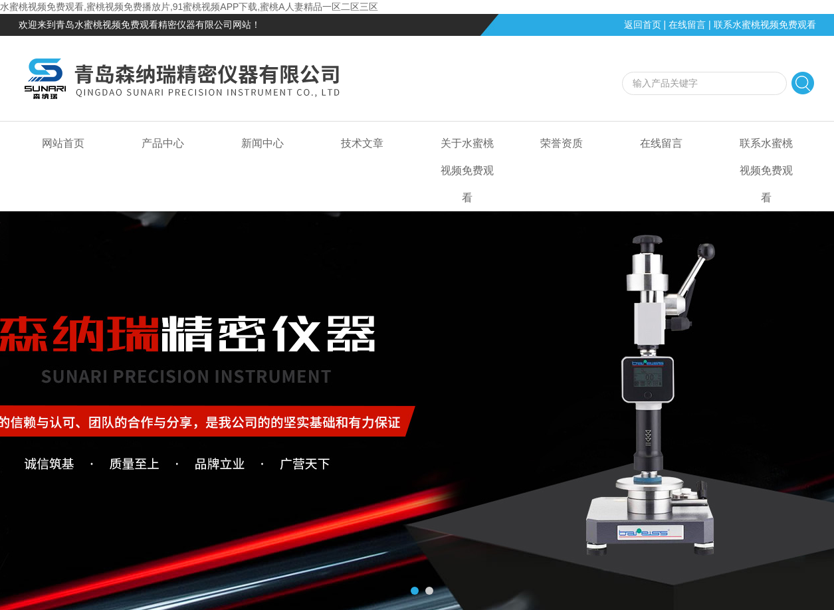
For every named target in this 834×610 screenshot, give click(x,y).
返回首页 (642, 24)
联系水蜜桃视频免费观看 (765, 24)
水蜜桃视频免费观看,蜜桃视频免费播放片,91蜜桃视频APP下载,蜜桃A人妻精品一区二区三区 (189, 6)
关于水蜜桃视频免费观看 (467, 170)
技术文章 (362, 143)
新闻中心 (262, 143)
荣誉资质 (561, 143)
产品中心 (163, 143)
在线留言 (687, 24)
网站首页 (63, 143)
